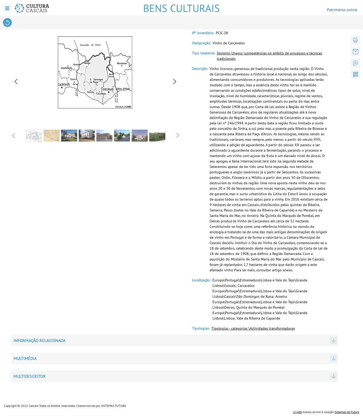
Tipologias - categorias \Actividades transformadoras (253, 328)
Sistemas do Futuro (346, 412)
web (297, 412)
